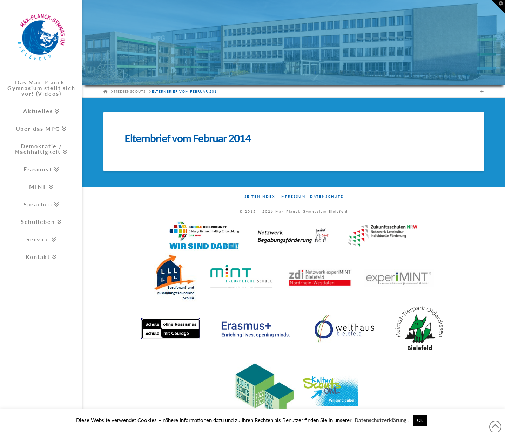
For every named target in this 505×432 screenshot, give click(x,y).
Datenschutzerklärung (380, 420)
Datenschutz (326, 196)
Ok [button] (420, 420)
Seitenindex (259, 196)
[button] (498, 6)
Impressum (292, 196)
